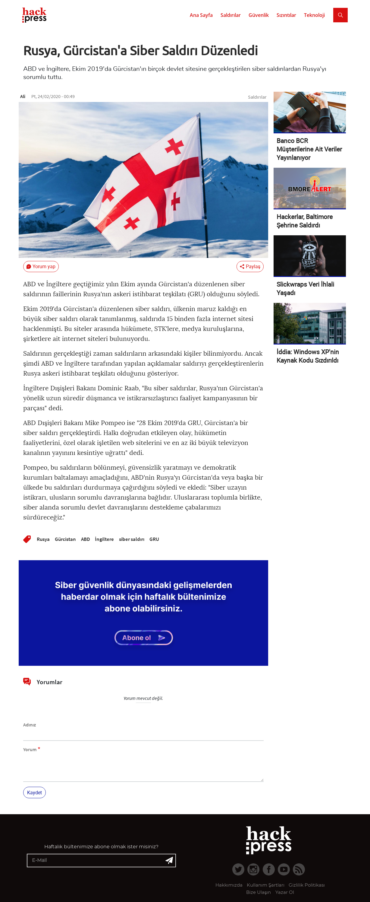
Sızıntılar (286, 15)
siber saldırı (131, 539)
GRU (154, 539)
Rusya (43, 539)
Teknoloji (314, 15)
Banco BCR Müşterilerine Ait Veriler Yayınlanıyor (309, 149)
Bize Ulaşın (258, 892)
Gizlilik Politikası (307, 885)
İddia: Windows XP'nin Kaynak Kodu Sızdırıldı (308, 356)
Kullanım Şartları (265, 885)
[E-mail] (101, 860)
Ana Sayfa (201, 15)
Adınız (29, 725)
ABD (85, 539)
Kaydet (34, 792)
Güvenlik (259, 15)
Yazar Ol (284, 892)
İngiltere (104, 539)
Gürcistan (65, 539)
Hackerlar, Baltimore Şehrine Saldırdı (305, 220)
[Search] (340, 15)
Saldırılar (231, 15)
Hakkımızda (229, 885)
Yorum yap (44, 266)
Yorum (29, 749)
